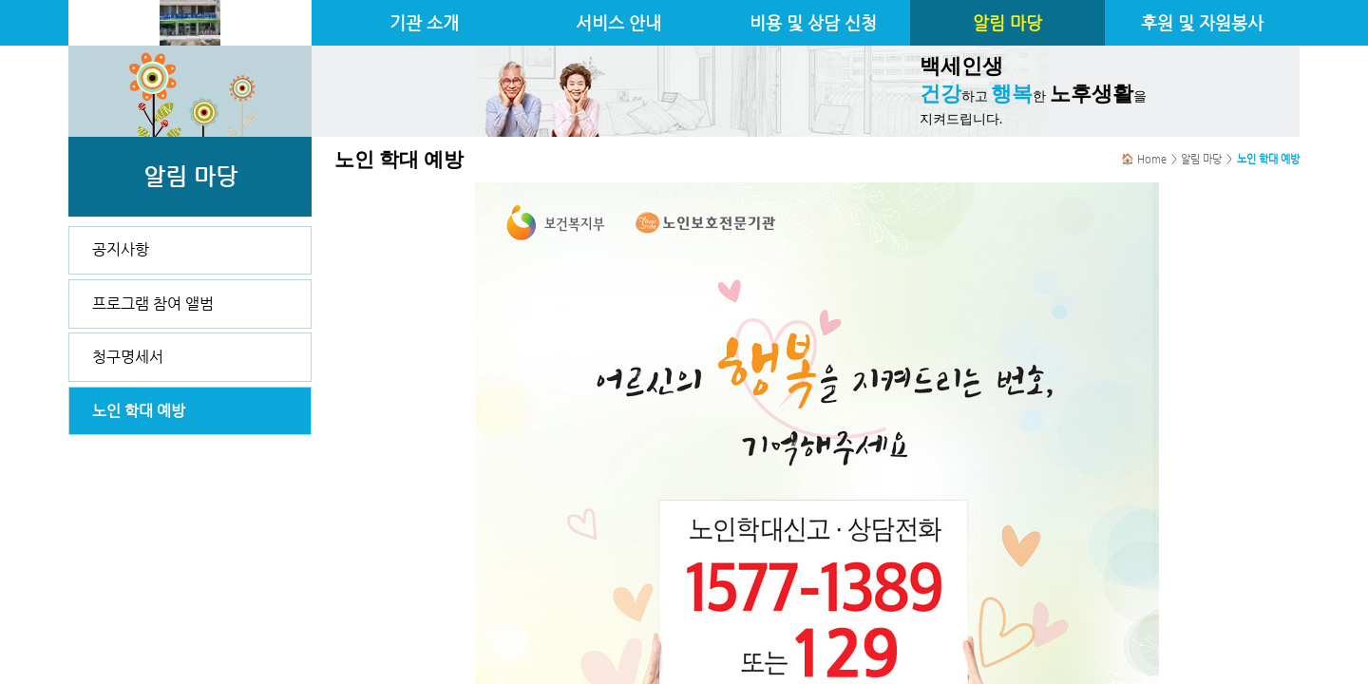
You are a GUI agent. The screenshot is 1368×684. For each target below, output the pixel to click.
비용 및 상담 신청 (813, 22)
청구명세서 (127, 357)
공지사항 (120, 249)
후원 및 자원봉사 (1202, 22)
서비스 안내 (618, 22)
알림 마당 (1007, 22)
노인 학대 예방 (138, 411)
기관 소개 (424, 22)
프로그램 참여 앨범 (153, 303)
